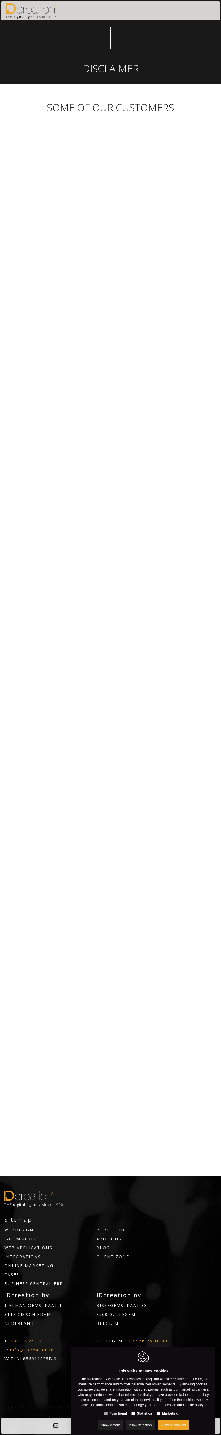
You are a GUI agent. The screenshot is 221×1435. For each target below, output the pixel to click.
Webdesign (18, 1230)
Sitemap (18, 1220)
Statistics (144, 1408)
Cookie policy (65, 1407)
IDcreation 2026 (20, 1407)
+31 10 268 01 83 (31, 1341)
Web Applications (28, 1248)
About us (108, 1239)
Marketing (170, 1408)
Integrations (22, 1256)
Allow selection (140, 1420)
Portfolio (110, 1230)
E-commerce (20, 1239)
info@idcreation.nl (32, 1350)
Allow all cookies (173, 1420)
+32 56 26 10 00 (148, 1341)
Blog (103, 1248)
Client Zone (112, 1256)
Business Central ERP (33, 1283)
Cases (11, 1274)
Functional (118, 1408)
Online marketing (29, 1265)
